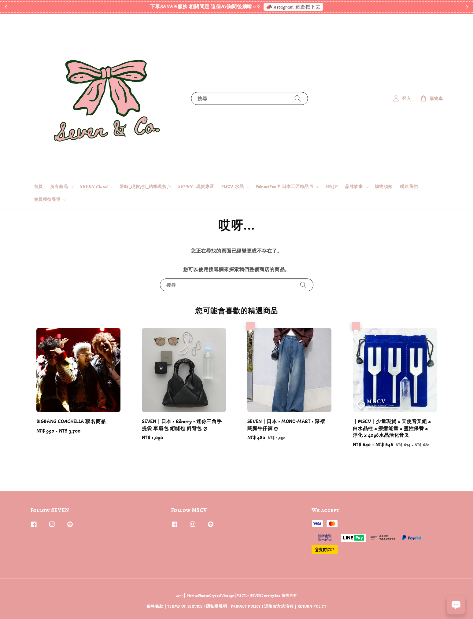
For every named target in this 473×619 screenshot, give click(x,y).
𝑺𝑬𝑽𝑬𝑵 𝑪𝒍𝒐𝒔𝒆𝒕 (94, 186)
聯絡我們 (409, 186)
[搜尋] (298, 98)
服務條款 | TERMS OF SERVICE (175, 606)
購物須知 (384, 186)
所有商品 (59, 186)
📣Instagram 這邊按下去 (293, 7)
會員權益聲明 (47, 199)
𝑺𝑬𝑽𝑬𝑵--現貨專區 (196, 186)
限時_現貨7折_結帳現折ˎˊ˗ (145, 186)
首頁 (38, 186)
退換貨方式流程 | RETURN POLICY (295, 606)
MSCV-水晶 (232, 186)
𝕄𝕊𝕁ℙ (331, 186)
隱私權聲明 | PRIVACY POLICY (233, 606)
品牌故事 (354, 186)
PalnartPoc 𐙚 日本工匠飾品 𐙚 (284, 186)
